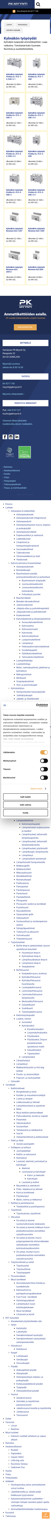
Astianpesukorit (23, 521)
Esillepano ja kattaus (21, 1147)
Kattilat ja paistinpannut (22, 1203)
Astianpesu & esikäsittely (23, 511)
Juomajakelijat (23, 1151)
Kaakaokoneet (23, 615)
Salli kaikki (25, 797)
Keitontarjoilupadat (31, 824)
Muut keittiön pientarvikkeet (29, 1112)
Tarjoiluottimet (23, 1269)
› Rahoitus (7, 467)
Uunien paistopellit (25, 1144)
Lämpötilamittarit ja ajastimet (30, 1105)
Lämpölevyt (27, 643)
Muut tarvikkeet (18, 1279)
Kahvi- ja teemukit (35, 1175)
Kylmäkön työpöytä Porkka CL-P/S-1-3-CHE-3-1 (14, 76)
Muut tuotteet (11, 1432)
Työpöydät (21, 1387)
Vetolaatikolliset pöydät (27, 1391)
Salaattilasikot (34, 1050)
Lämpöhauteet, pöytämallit (35, 848)
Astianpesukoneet (24, 514)
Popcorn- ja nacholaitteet (28, 1078)
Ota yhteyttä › (25, 327)
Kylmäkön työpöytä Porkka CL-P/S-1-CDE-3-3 (36, 115)
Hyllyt (13, 1325)
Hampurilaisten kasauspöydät (30, 692)
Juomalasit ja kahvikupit (33, 1172)
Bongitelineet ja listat (26, 1091)
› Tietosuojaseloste (12, 484)
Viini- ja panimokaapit (26, 685)
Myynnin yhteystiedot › (13, 394)
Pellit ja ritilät (17, 1140)
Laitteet (9, 25)
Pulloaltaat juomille (31, 594)
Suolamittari (22, 1126)
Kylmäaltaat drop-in (31, 956)
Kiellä (25, 813)
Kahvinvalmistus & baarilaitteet (26, 563)
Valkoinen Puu (18, 1467)
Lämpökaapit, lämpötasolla (35, 851)
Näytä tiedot (36, 788)
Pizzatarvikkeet (18, 1276)
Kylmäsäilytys (22, 25)
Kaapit (14, 1352)
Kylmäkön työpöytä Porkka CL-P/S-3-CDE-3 (14, 192)
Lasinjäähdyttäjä (24, 660)
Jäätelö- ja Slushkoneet (27, 698)
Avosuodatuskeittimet (32, 622)
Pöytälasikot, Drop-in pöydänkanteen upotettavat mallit (37, 1043)
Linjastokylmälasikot (37, 1032)
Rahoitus (9, 1443)
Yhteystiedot (11, 1478)
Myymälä (25, 343)
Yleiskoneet (21, 559)
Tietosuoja (10, 1516)
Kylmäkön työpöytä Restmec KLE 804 (36, 268)
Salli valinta (25, 805)
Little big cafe (17, 1460)
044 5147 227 (14, 410)
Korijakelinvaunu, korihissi (34, 973)
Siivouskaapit (22, 1363)
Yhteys (25, 376)
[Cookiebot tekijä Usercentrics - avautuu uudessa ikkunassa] (36, 705)
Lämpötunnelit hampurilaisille (30, 862)
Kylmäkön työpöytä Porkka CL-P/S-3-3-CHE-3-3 (14, 153)
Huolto (8, 1471)
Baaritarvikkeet (23, 598)
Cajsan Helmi (17, 1457)
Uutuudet (15, 1081)
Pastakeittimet (23, 897)
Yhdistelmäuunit (24, 938)
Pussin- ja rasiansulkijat (27, 1074)
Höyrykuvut (16, 1345)
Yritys (8, 1474)
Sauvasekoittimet (24, 549)
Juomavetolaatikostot (32, 584)
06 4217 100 (9, 383)
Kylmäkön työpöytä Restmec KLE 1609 (36, 229)
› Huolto (6, 474)
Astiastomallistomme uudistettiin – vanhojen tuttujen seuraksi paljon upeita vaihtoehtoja (30, 1502)
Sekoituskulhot (23, 1123)
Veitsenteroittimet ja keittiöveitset (32, 1137)
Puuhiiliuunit (22, 907)
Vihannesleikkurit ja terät (28, 556)
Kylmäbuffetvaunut (31, 977)
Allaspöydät (22, 1373)
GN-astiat (15, 1217)
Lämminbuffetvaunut (32, 991)
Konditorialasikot (35, 1029)
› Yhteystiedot (9, 481)
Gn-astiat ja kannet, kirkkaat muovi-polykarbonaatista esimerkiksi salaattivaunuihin (33, 1231)
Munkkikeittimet (24, 876)
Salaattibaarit (28, 1005)
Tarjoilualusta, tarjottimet (28, 1213)
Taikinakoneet (23, 552)
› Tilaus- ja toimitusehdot (15, 488)
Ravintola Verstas (19, 1464)
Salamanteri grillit (24, 914)
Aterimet (26, 1168)
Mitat (18, 1109)
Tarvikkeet (10, 1085)
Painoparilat (22, 886)
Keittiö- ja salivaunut (26, 1154)
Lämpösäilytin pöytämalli (34, 858)
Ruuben (14, 1450)
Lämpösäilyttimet (24, 820)
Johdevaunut (22, 1411)
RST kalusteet (12, 1318)
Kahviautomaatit (30, 629)
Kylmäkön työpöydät (13, 30)
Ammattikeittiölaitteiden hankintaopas (29, 1509)
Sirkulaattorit (22, 918)
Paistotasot (21, 893)
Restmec (15, 1429)
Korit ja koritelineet (25, 1192)
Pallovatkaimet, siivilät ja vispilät (32, 1116)
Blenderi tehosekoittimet (27, 601)
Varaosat (9, 1422)
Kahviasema (28, 626)
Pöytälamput (22, 1196)
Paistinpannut (23, 890)
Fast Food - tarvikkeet (26, 1297)
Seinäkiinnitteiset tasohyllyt (29, 1335)
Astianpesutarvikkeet (26, 532)
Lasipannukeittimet (31, 639)
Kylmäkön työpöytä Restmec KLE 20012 (14, 269)
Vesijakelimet (28, 966)
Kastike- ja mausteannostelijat (30, 1095)
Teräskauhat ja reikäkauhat (29, 1130)
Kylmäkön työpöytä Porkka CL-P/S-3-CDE (36, 153)
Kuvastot (9, 1512)
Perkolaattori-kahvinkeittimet (35, 646)
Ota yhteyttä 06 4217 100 (25, 11)
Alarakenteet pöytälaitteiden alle (26, 1321)
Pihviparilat (21, 900)
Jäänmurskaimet (24, 605)
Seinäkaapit (22, 1359)
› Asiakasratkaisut (11, 470)
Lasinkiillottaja (23, 664)
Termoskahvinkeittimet (33, 657)
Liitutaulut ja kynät (25, 1314)
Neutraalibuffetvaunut (32, 1001)
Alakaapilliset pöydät (26, 1370)
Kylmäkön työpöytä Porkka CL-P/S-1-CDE (36, 76)
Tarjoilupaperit (23, 1272)
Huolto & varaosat (26, 403)
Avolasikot (27, 1022)
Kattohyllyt (21, 1328)
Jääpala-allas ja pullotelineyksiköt (32, 608)
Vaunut (14, 1394)
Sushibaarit (27, 1008)
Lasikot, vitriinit (23, 1019)
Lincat (14, 1425)
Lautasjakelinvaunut (31, 987)
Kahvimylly (27, 632)
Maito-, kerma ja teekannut (29, 1199)
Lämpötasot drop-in (31, 963)
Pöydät (14, 1366)
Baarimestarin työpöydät (33, 580)
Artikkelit (9, 1481)
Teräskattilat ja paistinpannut (30, 1206)
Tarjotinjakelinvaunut (32, 1012)
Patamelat (21, 1119)
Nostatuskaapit (23, 879)
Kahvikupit (32, 1178)
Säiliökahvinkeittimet (32, 653)
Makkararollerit (23, 869)
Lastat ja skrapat (24, 1098)
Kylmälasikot (28, 1025)
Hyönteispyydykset (25, 1300)
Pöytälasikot (33, 1036)
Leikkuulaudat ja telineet (28, 1102)
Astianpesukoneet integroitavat (31, 518)
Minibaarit (21, 678)
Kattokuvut (21, 1349)
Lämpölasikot (28, 1057)
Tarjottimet (16, 1210)
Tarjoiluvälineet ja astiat (22, 1262)
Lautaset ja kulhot (30, 1182)
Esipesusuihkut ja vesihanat (29, 535)
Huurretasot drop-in (31, 952)
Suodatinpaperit (29, 650)
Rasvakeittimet (23, 911)
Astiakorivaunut (23, 1398)
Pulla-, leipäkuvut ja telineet (29, 1189)
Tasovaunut (22, 1415)
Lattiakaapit (22, 1356)
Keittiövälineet (17, 1088)
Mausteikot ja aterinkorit (28, 1185)
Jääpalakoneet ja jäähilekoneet (31, 612)
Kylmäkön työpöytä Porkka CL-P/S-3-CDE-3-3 (36, 192)
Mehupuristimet (23, 674)
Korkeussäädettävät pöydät (29, 1384)
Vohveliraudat (23, 935)
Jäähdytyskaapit (24, 695)
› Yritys (6, 477)
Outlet (8, 1418)
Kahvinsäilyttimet (30, 636)
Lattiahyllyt (21, 1331)
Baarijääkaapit (23, 570)
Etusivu (9, 504)
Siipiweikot (16, 1453)
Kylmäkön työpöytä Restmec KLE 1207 (14, 229)
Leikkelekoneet (23, 539)
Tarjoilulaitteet (18, 942)
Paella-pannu (22, 883)
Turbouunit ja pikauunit (27, 932)
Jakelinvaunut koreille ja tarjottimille (33, 1408)
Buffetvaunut (22, 970)
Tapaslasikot (33, 1053)
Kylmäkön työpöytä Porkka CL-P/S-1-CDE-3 (14, 115)
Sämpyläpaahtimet (25, 928)
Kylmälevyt (21, 1158)
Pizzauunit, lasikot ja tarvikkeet (31, 904)
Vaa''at (19, 1133)
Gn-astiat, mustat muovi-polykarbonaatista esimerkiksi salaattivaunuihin (30, 1255)
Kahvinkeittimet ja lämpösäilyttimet (33, 619)
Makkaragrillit (23, 865)
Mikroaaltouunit (24, 872)
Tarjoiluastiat (22, 1265)
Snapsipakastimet (25, 681)
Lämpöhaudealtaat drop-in (34, 959)
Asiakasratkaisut (13, 1446)
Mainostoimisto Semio (25, 495)
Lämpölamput (23, 1060)
